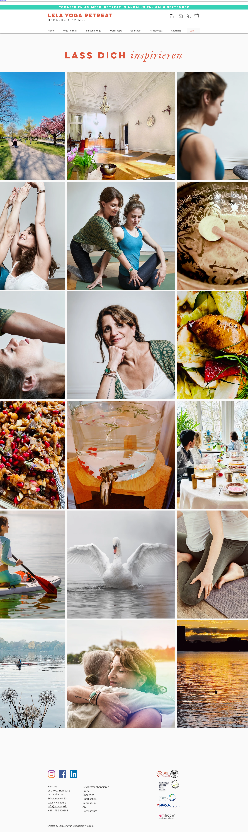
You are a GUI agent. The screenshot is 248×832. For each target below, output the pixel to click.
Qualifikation (90, 799)
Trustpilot (3, 1)
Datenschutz (90, 811)
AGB (85, 807)
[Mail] (180, 16)
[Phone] (189, 16)
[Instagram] (51, 774)
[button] (197, 15)
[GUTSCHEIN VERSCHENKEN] (171, 16)
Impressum (89, 803)
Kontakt (52, 786)
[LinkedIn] (73, 774)
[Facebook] (62, 774)
